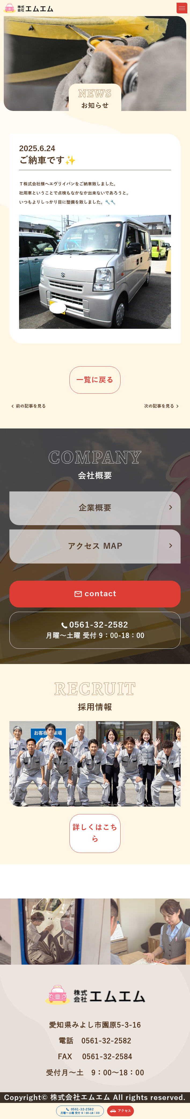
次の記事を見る (162, 406)
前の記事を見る (27, 406)
